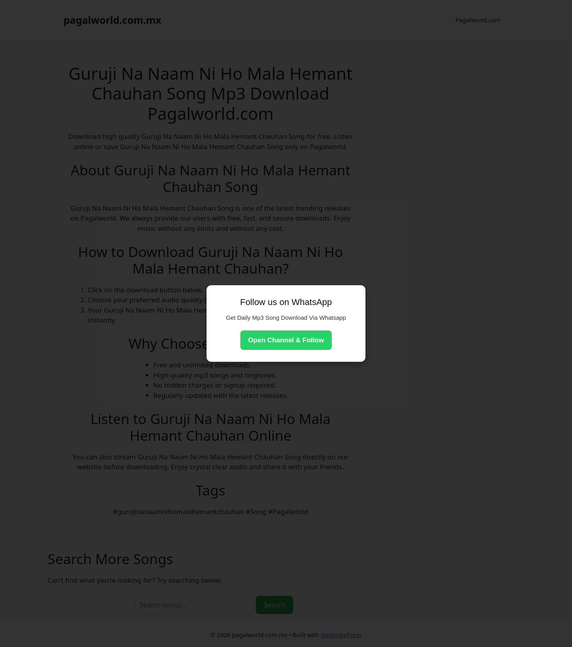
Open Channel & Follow (286, 340)
